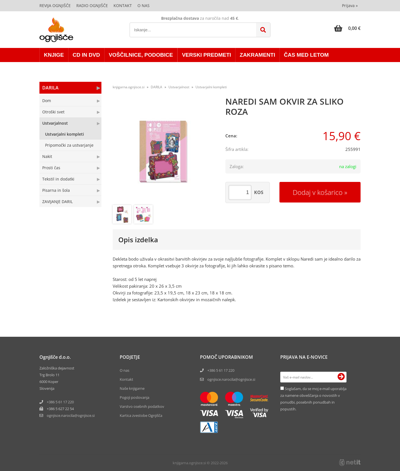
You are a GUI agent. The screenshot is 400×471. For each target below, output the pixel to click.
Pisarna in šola (56, 190)
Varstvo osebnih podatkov (142, 406)
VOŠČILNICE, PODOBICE (141, 55)
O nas (143, 5)
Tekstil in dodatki (58, 179)
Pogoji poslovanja (134, 397)
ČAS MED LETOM (306, 55)
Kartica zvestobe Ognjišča (141, 415)
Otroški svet (53, 112)
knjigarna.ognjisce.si (129, 87)
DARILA (50, 88)
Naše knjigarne (132, 388)
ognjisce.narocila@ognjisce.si (231, 379)
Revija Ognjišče (55, 5)
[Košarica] (347, 28)
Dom (46, 100)
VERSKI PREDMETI (206, 55)
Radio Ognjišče (92, 5)
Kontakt (123, 5)
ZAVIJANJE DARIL (57, 201)
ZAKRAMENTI (257, 55)
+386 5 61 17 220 (60, 401)
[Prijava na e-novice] (341, 377)
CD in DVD (86, 55)
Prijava (350, 5)
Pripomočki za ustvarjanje (69, 145)
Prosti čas (51, 167)
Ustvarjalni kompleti (64, 134)
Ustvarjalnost (55, 123)
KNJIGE (54, 55)
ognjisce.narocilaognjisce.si (71, 415)
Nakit (47, 156)
